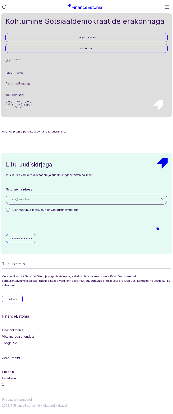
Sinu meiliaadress (19, 189)
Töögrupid (9, 343)
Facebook (9, 378)
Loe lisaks (12, 299)
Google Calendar (86, 37)
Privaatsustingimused (17, 399)
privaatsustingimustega (62, 209)
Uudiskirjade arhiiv (21, 238)
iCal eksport (87, 48)
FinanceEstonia (12, 330)
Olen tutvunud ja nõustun (45, 209)
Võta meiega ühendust (18, 336)
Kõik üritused (14, 95)
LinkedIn (8, 372)
